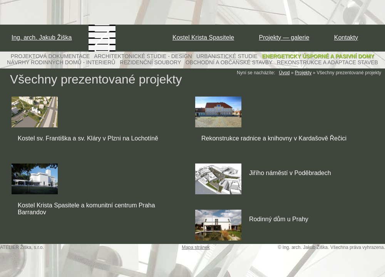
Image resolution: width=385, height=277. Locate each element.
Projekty (303, 72)
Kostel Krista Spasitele (203, 37)
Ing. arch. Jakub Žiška (42, 37)
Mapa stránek (196, 247)
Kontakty (346, 37)
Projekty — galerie (284, 37)
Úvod (284, 72)
